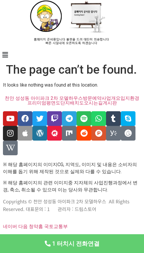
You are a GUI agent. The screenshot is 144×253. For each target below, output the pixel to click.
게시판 (110, 103)
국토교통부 (56, 226)
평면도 (53, 103)
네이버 (10, 226)
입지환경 (129, 98)
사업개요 (111, 98)
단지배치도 (72, 103)
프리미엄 (36, 103)
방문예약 (92, 98)
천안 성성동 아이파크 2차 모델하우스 (44, 98)
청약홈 (36, 226)
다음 (23, 226)
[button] (72, 54)
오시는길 (93, 103)
